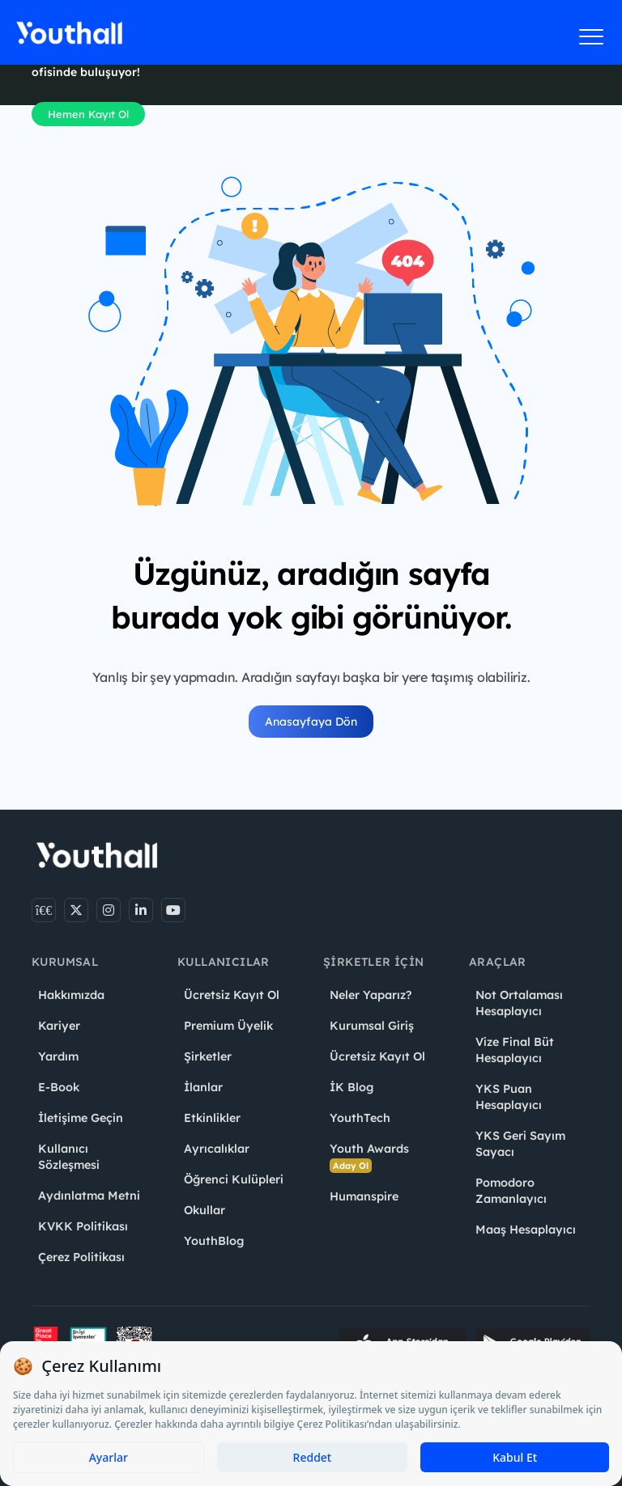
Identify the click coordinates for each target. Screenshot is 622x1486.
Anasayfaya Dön (311, 721)
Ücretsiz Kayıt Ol (231, 995)
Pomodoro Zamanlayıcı (511, 1190)
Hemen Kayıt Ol (88, 114)
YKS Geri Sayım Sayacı (520, 1143)
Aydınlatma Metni (89, 1195)
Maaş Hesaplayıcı (525, 1229)
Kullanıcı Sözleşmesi (69, 1156)
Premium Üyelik (228, 1025)
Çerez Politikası (81, 1257)
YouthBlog (214, 1241)
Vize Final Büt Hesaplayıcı (514, 1050)
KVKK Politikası (83, 1226)
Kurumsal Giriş (372, 1025)
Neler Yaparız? (370, 995)
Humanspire (364, 1196)
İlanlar (203, 1087)
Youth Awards (369, 1157)
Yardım (58, 1056)
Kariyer (59, 1025)
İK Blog (351, 1087)
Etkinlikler (212, 1118)
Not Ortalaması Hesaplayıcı (519, 1003)
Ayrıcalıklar (216, 1148)
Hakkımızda (71, 995)
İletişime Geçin (80, 1118)
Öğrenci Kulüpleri (233, 1179)
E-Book (58, 1087)
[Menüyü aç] (591, 36)
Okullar (204, 1210)
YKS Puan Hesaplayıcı (508, 1097)
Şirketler (208, 1056)
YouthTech (360, 1118)
